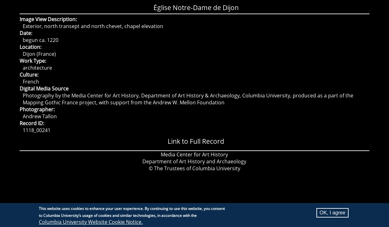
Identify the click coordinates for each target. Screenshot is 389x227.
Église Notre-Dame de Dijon (196, 7)
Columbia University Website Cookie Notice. (91, 221)
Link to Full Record (196, 141)
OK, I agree (332, 212)
